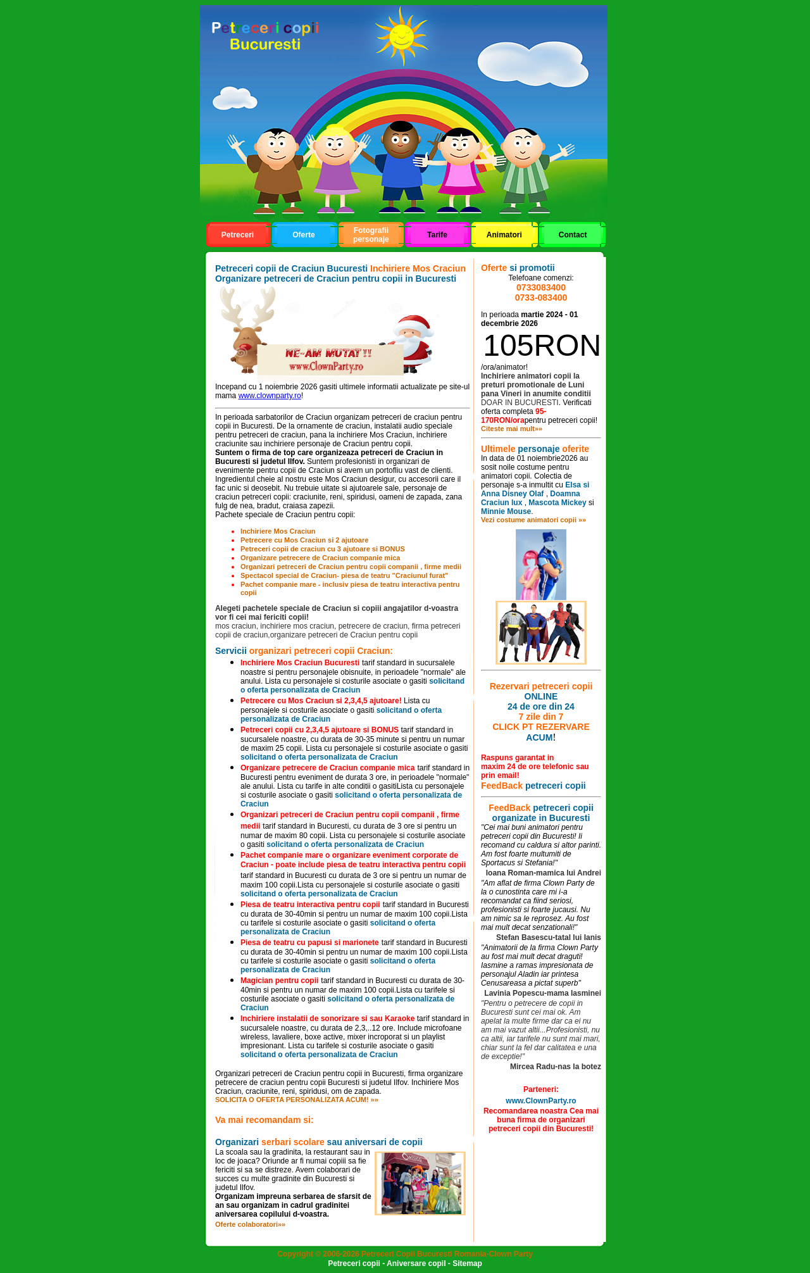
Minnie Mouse (506, 511)
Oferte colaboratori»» (250, 1224)
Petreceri (237, 234)
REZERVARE (563, 727)
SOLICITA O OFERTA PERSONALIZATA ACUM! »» (296, 1099)
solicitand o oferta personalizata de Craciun (352, 685)
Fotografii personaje (371, 235)
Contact (573, 234)
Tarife (437, 234)
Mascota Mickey (557, 502)
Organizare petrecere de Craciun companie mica (320, 557)
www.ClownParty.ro (541, 1100)
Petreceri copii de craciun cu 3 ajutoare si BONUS (322, 549)
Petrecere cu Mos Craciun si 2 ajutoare (304, 540)
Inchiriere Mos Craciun (278, 531)
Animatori (504, 234)
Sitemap (467, 1263)
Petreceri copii (354, 1263)
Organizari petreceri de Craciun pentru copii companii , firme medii (350, 566)
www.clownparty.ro (270, 395)
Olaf (536, 493)
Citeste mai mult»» (511, 428)
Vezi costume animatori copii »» (533, 520)
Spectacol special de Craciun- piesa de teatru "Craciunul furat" (344, 575)
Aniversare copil (416, 1263)
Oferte (303, 234)
